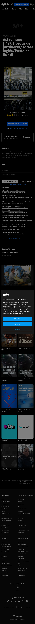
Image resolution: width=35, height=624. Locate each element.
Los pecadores (21, 504)
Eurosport (4, 568)
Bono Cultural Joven (23, 546)
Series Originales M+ (6, 518)
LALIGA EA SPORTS (6, 546)
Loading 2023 (22, 440)
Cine (21, 9)
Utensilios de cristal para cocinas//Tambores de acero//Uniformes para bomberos (16, 202)
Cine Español (4, 504)
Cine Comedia (5, 506)
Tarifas (19, 563)
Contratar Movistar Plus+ (24, 561)
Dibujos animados (22, 527)
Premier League (5, 549)
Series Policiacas (5, 523)
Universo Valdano (5, 554)
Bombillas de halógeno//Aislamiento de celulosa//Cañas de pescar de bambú (13, 225)
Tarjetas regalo (21, 570)
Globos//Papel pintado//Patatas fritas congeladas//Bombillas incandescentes (14, 191)
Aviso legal (20, 607)
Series (14, 9)
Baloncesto (4, 556)
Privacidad (28, 607)
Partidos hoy (4, 575)
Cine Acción (4, 508)
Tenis (2, 558)
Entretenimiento (5, 532)
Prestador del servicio (9, 607)
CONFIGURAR (17, 329)
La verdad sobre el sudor (24, 349)
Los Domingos (21, 499)
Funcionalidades (22, 544)
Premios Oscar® (22, 525)
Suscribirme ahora (22, 4)
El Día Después (5, 551)
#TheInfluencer (6, 469)
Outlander (20, 511)
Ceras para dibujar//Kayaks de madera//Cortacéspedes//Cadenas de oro (15, 207)
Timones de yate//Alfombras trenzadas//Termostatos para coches (13, 233)
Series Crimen (5, 527)
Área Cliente (21, 549)
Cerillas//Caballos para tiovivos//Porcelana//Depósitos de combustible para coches (17, 197)
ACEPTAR (17, 324)
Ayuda (17, 589)
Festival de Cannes (22, 523)
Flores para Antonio (23, 508)
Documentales (5, 530)
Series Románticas (6, 520)
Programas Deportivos (23, 530)
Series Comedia (5, 525)
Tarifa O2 (20, 565)
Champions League (6, 544)
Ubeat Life (4, 440)
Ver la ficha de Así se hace (18, 184)
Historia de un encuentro (6, 410)
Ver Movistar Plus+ (22, 542)
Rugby (2, 561)
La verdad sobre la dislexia (24, 379)
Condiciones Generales (23, 551)
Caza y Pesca (21, 532)
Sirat (19, 506)
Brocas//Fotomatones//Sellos (11, 229)
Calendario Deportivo (6, 573)
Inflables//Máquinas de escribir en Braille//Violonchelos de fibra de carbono (14, 211)
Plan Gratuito (21, 558)
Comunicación (21, 573)
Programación (21, 575)
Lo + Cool (21, 469)
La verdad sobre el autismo (7, 379)
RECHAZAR (17, 319)
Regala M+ (5, 9)
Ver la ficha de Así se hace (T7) (11, 238)
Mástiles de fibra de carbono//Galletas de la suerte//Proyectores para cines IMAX (15, 216)
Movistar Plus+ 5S (22, 554)
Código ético (21, 556)
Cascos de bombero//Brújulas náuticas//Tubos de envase (17, 221)
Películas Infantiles (6, 513)
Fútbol (27, 9)
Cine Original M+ (5, 501)
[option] (18, 275)
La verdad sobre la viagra (24, 410)
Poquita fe (20, 518)
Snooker (3, 570)
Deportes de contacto (7, 565)
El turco (19, 516)
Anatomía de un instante (24, 513)
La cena (20, 501)
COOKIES (17, 610)
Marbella (20, 520)
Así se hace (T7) (10, 181)
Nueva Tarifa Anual (22, 568)
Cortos (3, 511)
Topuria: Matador (5, 563)
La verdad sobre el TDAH (7, 349)
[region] (17, 312)
